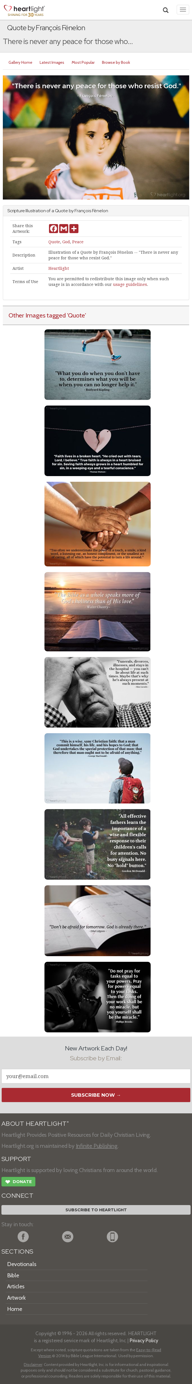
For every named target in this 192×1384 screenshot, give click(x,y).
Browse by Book (116, 62)
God (66, 242)
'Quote (76, 315)
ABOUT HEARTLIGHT (35, 1124)
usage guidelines (130, 284)
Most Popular (83, 62)
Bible (13, 1275)
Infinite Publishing (97, 1145)
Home (14, 1309)
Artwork (16, 1297)
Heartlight (58, 268)
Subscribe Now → (96, 1095)
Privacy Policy (144, 1340)
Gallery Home (20, 62)
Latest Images (52, 62)
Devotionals (21, 1264)
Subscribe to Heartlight (96, 1209)
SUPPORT (16, 1159)
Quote (54, 242)
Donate (18, 1182)
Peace (78, 242)
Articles (15, 1286)
